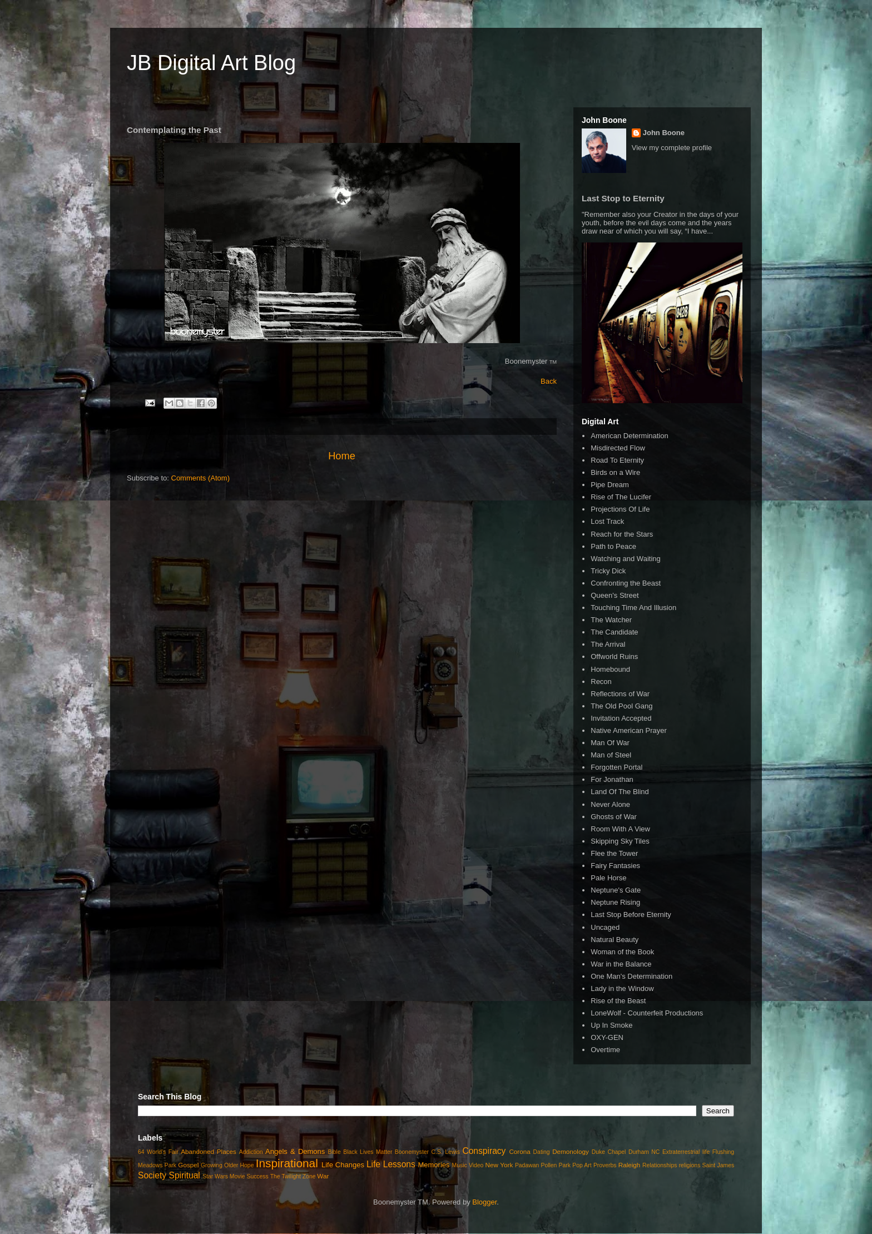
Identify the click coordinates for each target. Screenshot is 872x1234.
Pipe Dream (610, 484)
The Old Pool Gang (621, 706)
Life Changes (342, 1165)
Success (257, 1176)
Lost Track (607, 521)
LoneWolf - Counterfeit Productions (647, 1013)
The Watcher (611, 620)
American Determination (629, 436)
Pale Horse (608, 878)
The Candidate (614, 632)
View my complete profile (672, 147)
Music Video (468, 1165)
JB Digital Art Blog (211, 63)
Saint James (718, 1165)
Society (152, 1175)
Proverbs (605, 1165)
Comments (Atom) (200, 478)
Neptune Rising (615, 902)
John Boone (664, 132)
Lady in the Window (622, 988)
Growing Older (219, 1165)
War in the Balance (621, 964)
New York (499, 1164)
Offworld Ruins (614, 656)
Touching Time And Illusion (633, 607)
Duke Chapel (609, 1152)
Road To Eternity (617, 460)
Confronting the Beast (626, 583)
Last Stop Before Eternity (631, 914)
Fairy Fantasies (615, 865)
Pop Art (581, 1165)
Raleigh (629, 1164)
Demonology (570, 1151)
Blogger (484, 1202)
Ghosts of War (614, 816)
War (323, 1176)
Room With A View (620, 829)
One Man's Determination (631, 976)
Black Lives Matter (367, 1152)
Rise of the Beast (618, 1001)
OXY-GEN (607, 1037)
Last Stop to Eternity (623, 198)
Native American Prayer (629, 730)
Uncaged (605, 927)
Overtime (605, 1049)
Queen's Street (614, 595)
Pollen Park (555, 1165)
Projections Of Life (620, 509)
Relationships (659, 1165)
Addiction (251, 1152)
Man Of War (610, 743)
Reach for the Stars (622, 534)
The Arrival (608, 644)
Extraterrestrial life (686, 1152)
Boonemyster (412, 1152)
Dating (541, 1152)
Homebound (610, 669)
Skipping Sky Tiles (620, 841)
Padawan (527, 1165)
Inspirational (287, 1163)
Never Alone (610, 804)
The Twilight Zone (293, 1176)
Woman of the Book (622, 952)
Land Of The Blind (620, 791)
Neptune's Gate (616, 890)
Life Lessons (390, 1164)
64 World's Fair (158, 1152)
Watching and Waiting (626, 558)
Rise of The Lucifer (621, 497)
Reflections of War (620, 694)
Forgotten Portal (616, 767)
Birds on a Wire (615, 472)
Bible (334, 1152)
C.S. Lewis (446, 1152)
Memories (433, 1165)
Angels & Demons (295, 1151)
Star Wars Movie (223, 1176)
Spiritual (184, 1175)
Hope (247, 1165)
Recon (601, 681)
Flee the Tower (614, 853)
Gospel (188, 1164)
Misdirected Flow (618, 448)
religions (690, 1165)
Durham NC (644, 1152)
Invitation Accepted (621, 718)
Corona (519, 1151)
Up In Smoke (611, 1025)
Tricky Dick (608, 571)
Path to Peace (613, 546)
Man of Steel (611, 755)
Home (341, 456)
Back (549, 381)
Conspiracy (484, 1151)
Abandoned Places (208, 1151)
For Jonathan (612, 779)
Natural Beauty (614, 939)
